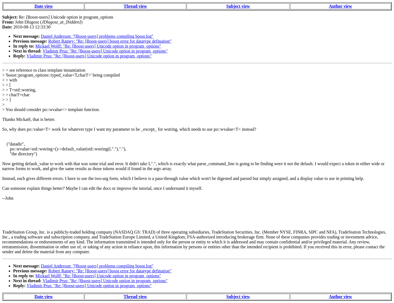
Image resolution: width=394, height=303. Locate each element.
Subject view (238, 6)
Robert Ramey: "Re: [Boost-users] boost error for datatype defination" (110, 41)
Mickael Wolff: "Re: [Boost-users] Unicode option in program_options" (98, 46)
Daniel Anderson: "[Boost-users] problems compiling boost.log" (97, 36)
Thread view (135, 6)
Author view (340, 6)
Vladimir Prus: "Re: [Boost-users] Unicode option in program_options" (104, 51)
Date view (43, 6)
